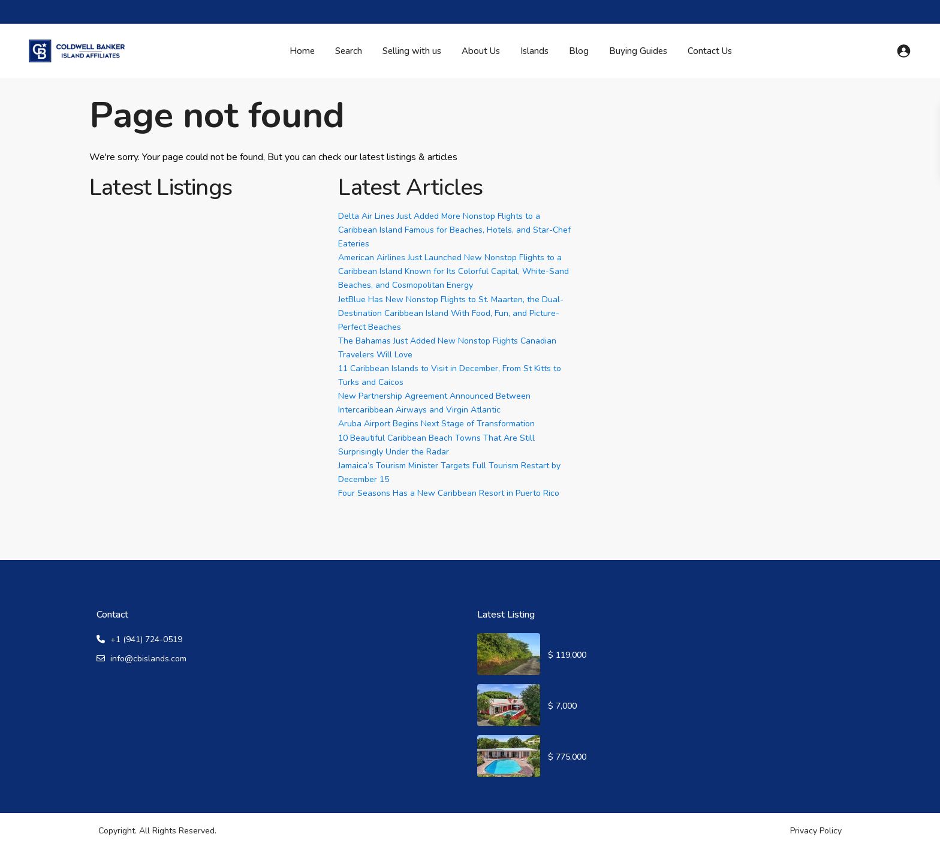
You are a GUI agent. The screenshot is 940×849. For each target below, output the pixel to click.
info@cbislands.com (148, 658)
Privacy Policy (816, 830)
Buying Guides (638, 51)
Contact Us (710, 51)
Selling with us (411, 51)
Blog (579, 51)
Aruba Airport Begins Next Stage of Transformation (436, 423)
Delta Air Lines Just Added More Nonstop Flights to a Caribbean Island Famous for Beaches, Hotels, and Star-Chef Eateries (454, 229)
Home (302, 51)
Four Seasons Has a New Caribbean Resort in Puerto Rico (448, 493)
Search (348, 51)
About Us (481, 51)
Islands (534, 51)
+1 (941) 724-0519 (146, 639)
